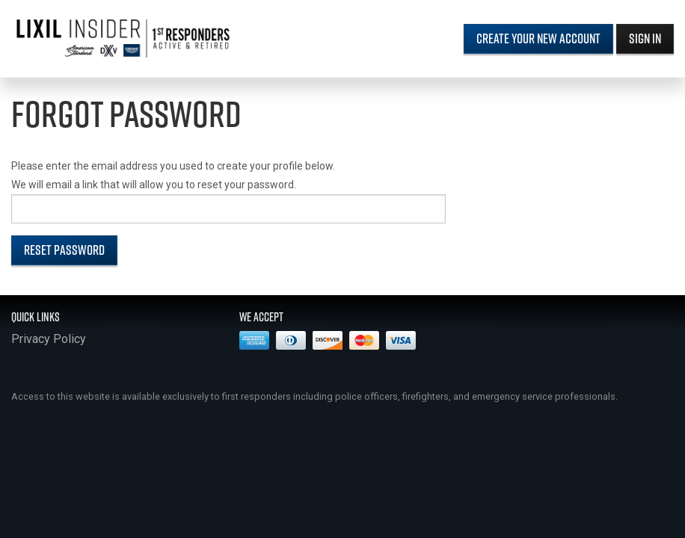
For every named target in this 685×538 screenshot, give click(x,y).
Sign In (645, 38)
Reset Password (64, 250)
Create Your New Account (538, 38)
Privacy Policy (48, 339)
